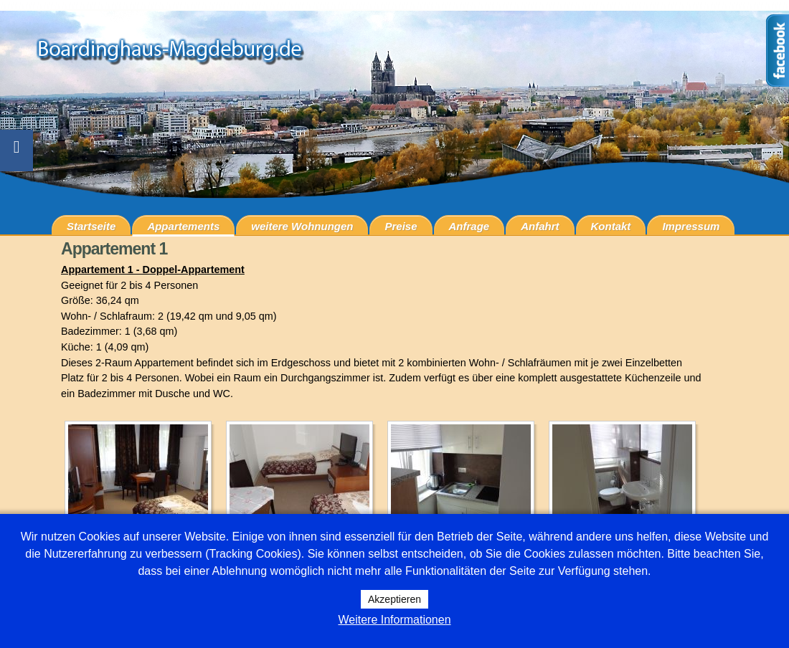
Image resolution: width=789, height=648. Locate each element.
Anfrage (469, 226)
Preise (400, 226)
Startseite (91, 226)
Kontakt (611, 226)
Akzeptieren (394, 599)
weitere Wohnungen (302, 226)
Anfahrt (540, 226)
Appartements (183, 226)
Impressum (690, 226)
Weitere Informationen (394, 620)
